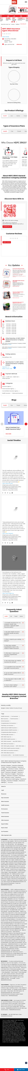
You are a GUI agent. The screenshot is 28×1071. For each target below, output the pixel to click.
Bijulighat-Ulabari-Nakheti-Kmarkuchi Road (11, 708)
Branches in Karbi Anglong (12, 779)
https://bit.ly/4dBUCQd (8, 593)
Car (12, 405)
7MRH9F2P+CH (5, 367)
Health (5, 405)
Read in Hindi (4, 827)
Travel (18, 405)
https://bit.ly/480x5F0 (7, 533)
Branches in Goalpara (10, 774)
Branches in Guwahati (12, 776)
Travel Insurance (5, 812)
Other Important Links (6, 835)
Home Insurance (5, 816)
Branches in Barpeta (6, 765)
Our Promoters (4, 831)
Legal (2, 790)
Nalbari (17, 24)
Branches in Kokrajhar (12, 781)
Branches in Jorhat (9, 777)
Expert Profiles (4, 824)
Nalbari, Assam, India (7, 368)
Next (26, 424)
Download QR (7, 226)
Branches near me (5, 24)
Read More (8, 434)
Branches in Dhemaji (11, 770)
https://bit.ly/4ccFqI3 (7, 483)
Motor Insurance (5, 801)
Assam (13, 24)
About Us (3, 786)
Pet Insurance (4, 809)
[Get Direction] (15, 368)
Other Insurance (5, 820)
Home (21, 616)
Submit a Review (5, 36)
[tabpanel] (14, 13)
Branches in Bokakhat (11, 767)
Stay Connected (5, 797)
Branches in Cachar (13, 769)
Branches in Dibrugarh (11, 772)
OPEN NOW (19, 44)
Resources (3, 794)
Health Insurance (5, 805)
